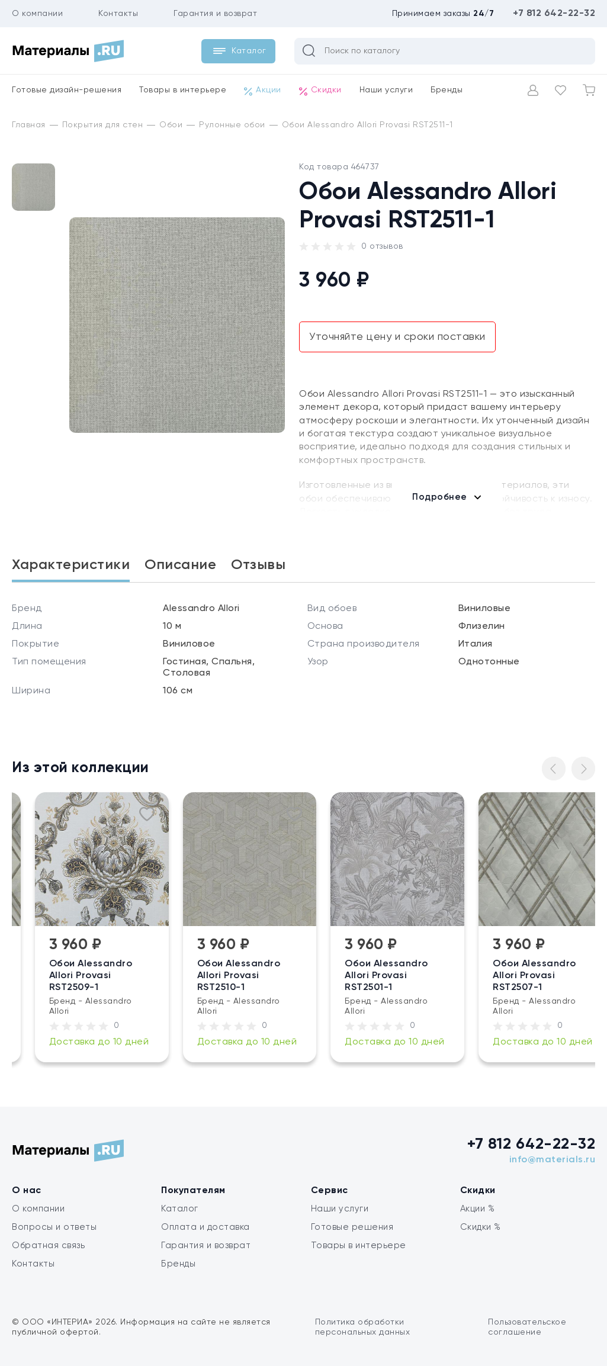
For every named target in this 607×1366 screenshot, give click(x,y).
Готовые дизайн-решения (66, 90)
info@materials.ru (552, 1160)
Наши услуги (386, 90)
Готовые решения (352, 1227)
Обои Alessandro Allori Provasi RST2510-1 (301, 975)
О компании (37, 13)
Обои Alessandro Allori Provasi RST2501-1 (449, 975)
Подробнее (439, 497)
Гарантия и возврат (215, 13)
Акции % (477, 1208)
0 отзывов (382, 246)
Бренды (447, 90)
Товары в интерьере (182, 90)
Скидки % (480, 1227)
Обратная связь (48, 1245)
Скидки (320, 90)
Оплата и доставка (205, 1227)
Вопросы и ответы (54, 1227)
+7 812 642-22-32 (554, 13)
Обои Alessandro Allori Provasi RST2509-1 (153, 975)
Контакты (118, 13)
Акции (262, 90)
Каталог (179, 1208)
